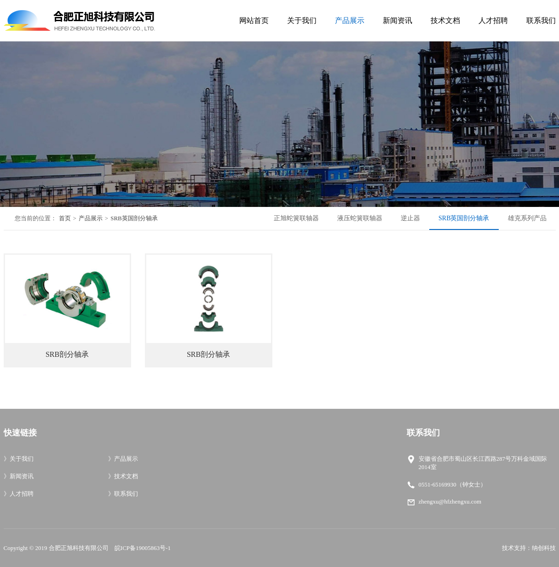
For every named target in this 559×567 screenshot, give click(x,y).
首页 (65, 218)
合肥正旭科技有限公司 (79, 547)
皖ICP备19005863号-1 (143, 547)
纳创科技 (544, 547)
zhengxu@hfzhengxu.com (450, 501)
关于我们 (302, 20)
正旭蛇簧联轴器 (296, 218)
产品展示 (349, 20)
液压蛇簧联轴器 (359, 218)
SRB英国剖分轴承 (134, 218)
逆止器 (410, 218)
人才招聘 (493, 20)
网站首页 (254, 20)
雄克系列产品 (527, 218)
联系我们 (541, 20)
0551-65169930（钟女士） (452, 484)
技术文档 (445, 20)
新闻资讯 (397, 20)
